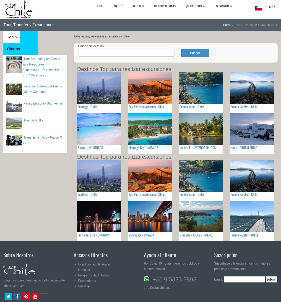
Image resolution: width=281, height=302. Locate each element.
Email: (239, 279)
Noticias (84, 270)
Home (227, 24)
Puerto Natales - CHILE (244, 234)
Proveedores (87, 281)
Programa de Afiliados (94, 275)
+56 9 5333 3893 (174, 279)
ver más (18, 286)
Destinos (138, 6)
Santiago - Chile (87, 106)
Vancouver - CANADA (141, 234)
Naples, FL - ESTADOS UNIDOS (198, 147)
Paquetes (118, 5)
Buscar (195, 53)
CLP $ (272, 6)
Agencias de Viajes (165, 6)
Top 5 (12, 37)
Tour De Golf (32, 120)
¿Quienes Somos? (196, 5)
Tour (100, 5)
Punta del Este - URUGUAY (94, 234)
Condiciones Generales (94, 264)
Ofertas (13, 49)
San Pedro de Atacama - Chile (146, 106)
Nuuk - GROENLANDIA (244, 147)
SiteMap (84, 286)
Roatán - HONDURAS (90, 147)
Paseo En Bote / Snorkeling (42, 103)
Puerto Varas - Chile (192, 106)
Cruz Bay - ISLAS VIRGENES (196, 234)
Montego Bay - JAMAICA (143, 147)
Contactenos (224, 5)
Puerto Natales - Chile (244, 106)
